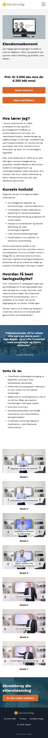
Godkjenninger (37, 718)
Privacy (22, 718)
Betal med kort (24, 90)
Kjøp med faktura (24, 100)
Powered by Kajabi (24, 734)
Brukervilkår (10, 718)
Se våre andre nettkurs (20, 698)
